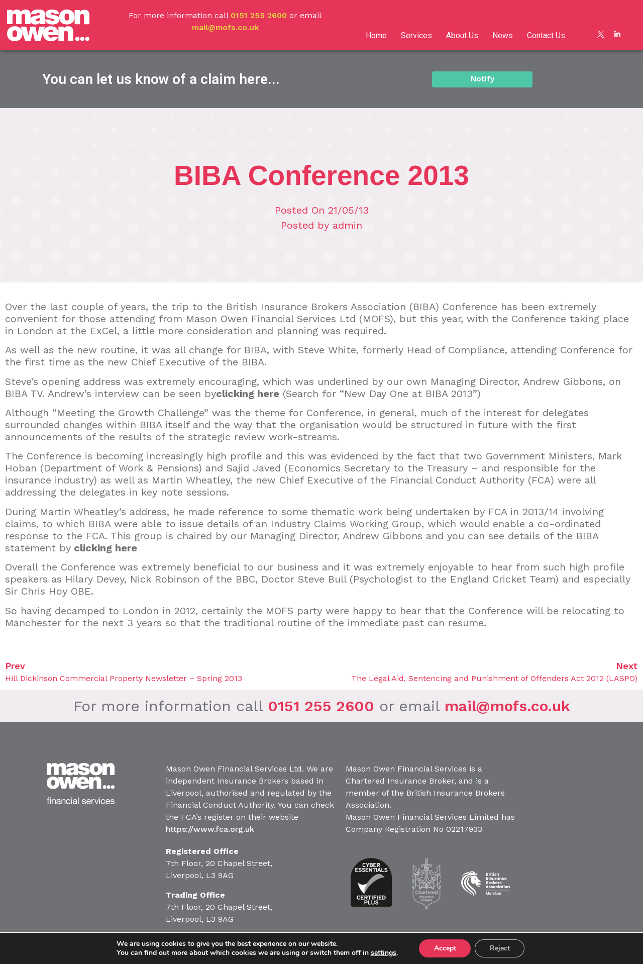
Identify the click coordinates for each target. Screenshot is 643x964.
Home (376, 35)
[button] (482, 79)
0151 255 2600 (259, 15)
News (502, 35)
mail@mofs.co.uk (225, 27)
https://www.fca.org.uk (210, 829)
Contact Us (546, 35)
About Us (462, 35)
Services (416, 35)
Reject (500, 948)
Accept (445, 948)
